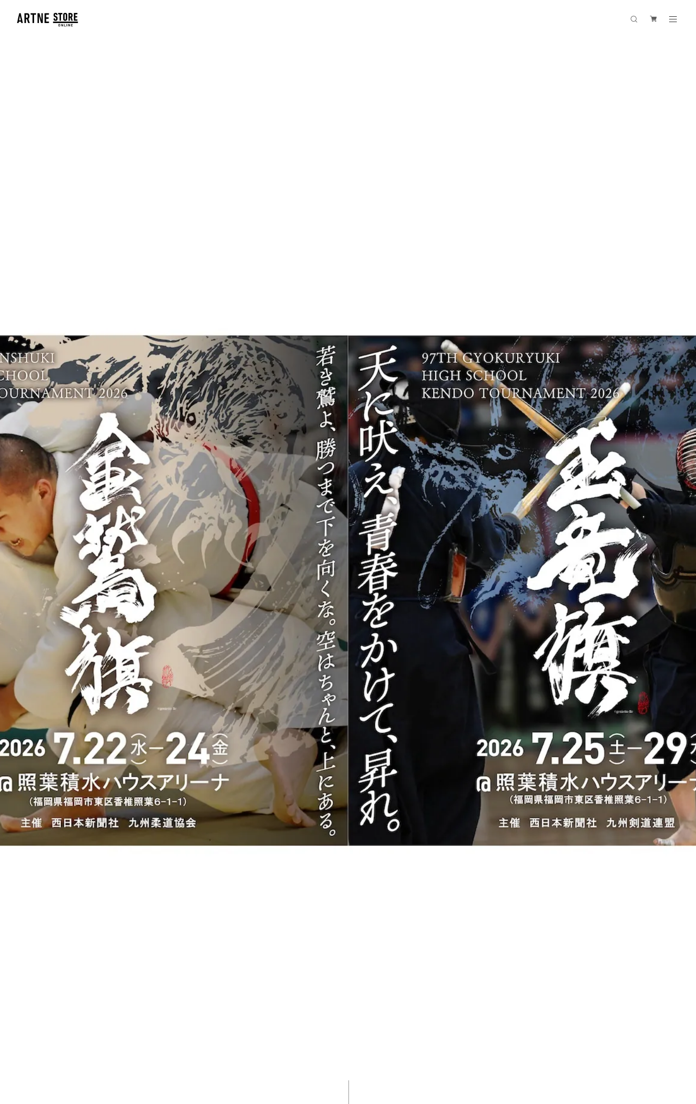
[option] (348, 552)
